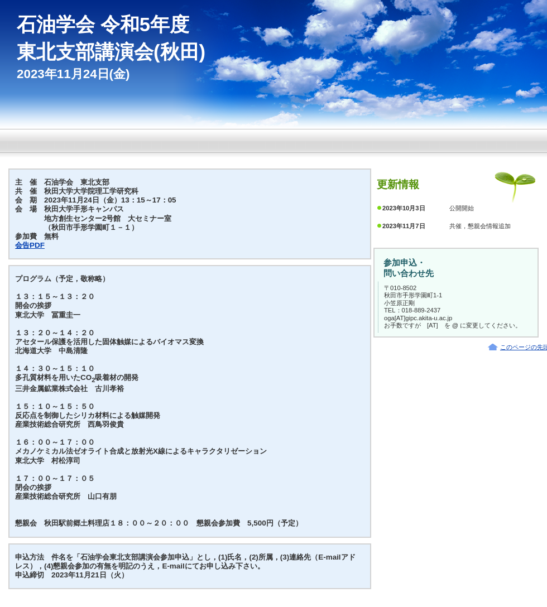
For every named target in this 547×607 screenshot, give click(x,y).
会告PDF (30, 245)
